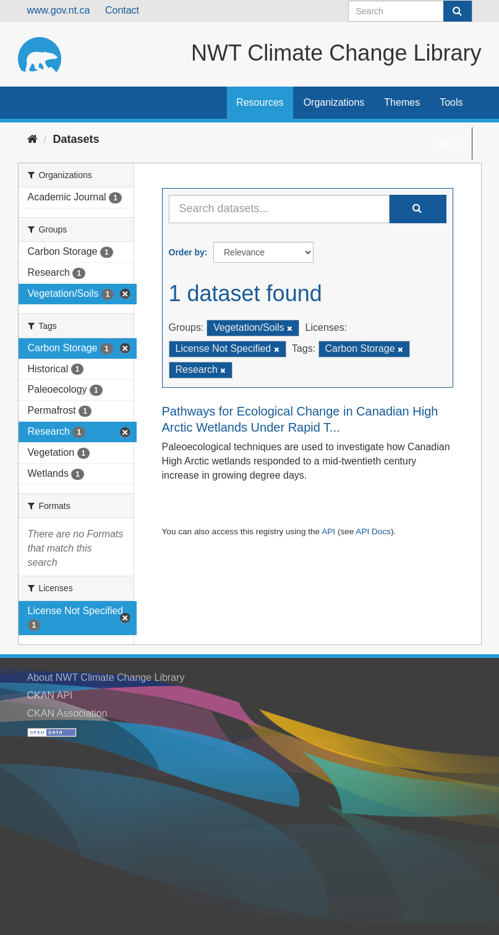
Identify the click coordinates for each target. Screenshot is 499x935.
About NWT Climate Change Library (106, 677)
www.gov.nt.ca (58, 10)
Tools (451, 102)
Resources (259, 102)
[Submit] (457, 11)
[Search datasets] (410, 11)
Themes (402, 102)
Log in (449, 143)
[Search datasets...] (279, 209)
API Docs (373, 531)
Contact (122, 10)
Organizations (334, 102)
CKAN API (50, 695)
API (328, 531)
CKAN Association (67, 713)
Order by (187, 252)
